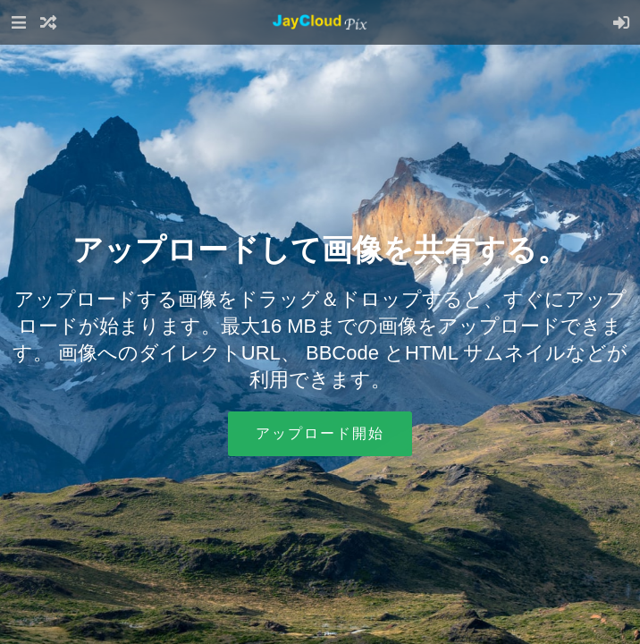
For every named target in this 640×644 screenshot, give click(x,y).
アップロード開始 (320, 433)
